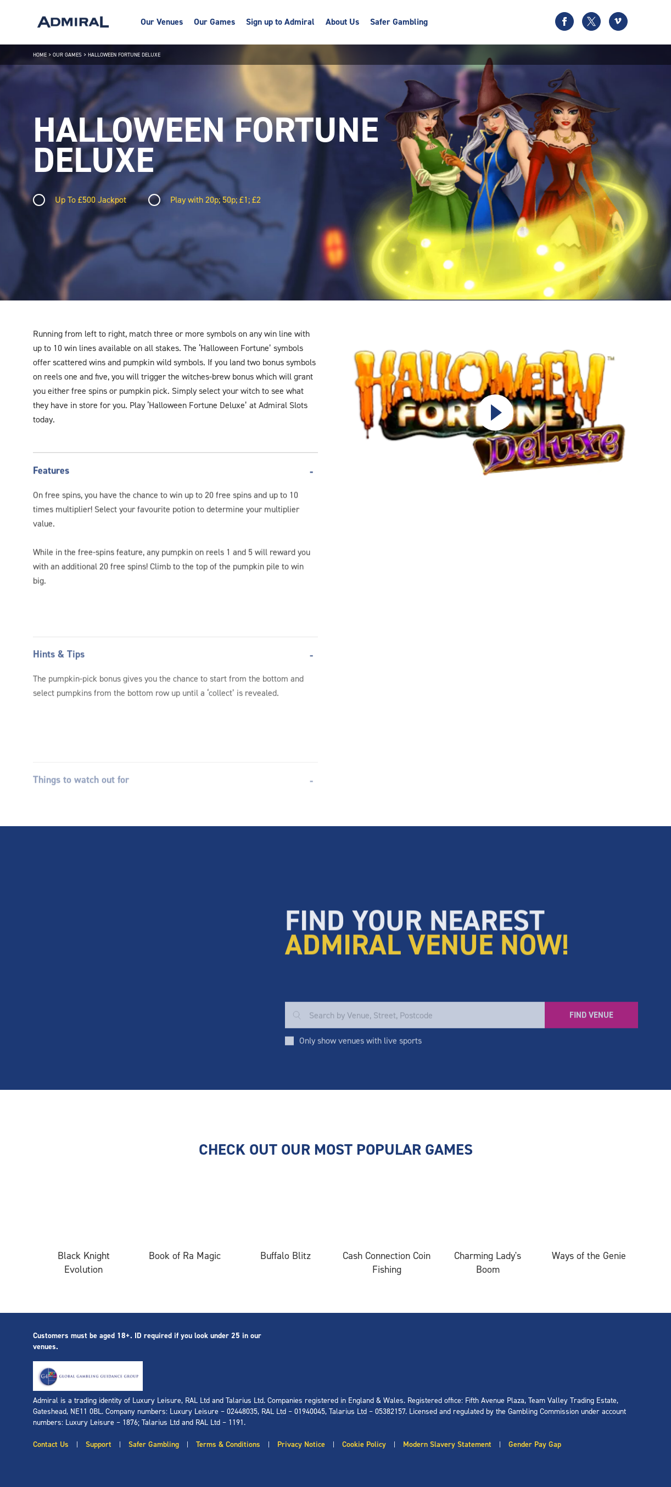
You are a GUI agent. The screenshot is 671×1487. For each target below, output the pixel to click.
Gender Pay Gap (534, 1444)
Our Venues (162, 21)
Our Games (214, 21)
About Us (342, 21)
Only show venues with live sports (360, 1114)
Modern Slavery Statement (447, 1444)
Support (98, 1444)
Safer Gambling (399, 21)
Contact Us (51, 1444)
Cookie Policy (364, 1444)
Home (40, 54)
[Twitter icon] (591, 21)
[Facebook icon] (564, 21)
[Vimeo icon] (618, 21)
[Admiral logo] (73, 22)
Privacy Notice (301, 1444)
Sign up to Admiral (280, 21)
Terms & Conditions (228, 1444)
